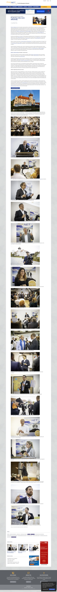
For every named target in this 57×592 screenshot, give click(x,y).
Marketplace (20, 6)
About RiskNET (36, 6)
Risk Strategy (32, 535)
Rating (8, 535)
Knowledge (15, 6)
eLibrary (25, 6)
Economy (29, 535)
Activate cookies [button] (52, 589)
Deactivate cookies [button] (45, 589)
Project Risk (9, 538)
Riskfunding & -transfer (24, 535)
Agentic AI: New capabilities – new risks (13, 564)
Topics (10, 6)
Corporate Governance (13, 535)
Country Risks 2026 (10, 562)
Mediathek (30, 6)
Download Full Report (15, 89)
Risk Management (14, 538)
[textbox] (46, 6)
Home (7, 7)
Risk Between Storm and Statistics (12, 559)
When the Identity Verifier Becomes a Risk (13, 563)
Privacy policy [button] (44, 587)
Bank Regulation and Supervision (39, 535)
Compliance (18, 535)
